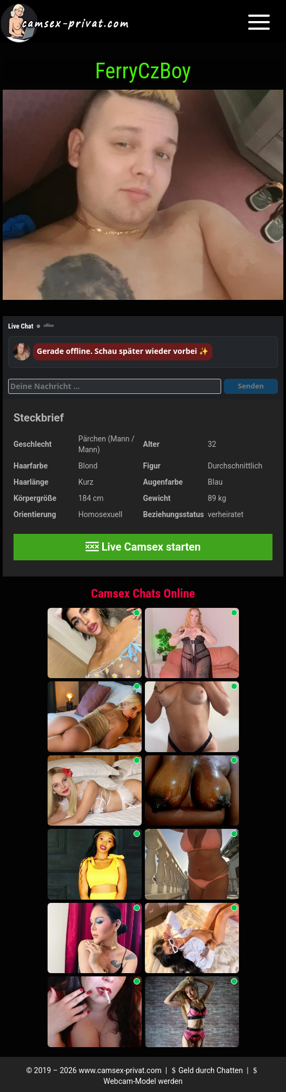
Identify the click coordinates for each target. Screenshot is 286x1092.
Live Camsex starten (143, 546)
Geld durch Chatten (206, 1070)
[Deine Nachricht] (114, 386)
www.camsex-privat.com (119, 1070)
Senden (251, 386)
